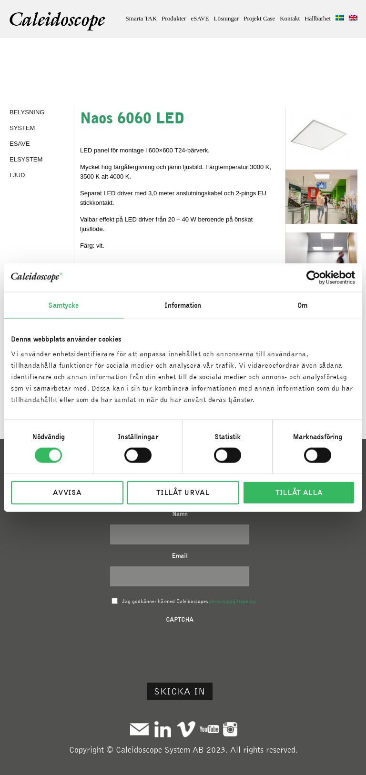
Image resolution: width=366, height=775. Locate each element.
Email (180, 555)
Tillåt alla (299, 492)
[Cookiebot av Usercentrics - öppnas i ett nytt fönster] (313, 277)
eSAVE (200, 18)
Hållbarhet (318, 18)
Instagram (230, 729)
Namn (180, 513)
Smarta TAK (141, 18)
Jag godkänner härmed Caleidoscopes (189, 601)
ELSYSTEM (26, 159)
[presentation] (179, 648)
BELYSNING (27, 112)
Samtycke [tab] (63, 305)
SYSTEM (22, 127)
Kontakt (290, 18)
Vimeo (186, 729)
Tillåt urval (182, 492)
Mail (139, 729)
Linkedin (163, 729)
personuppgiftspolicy (232, 601)
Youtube (209, 729)
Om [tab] (302, 305)
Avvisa (67, 492)
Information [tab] (182, 305)
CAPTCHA (179, 619)
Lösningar (226, 18)
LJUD (17, 175)
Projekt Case (259, 18)
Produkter (174, 18)
